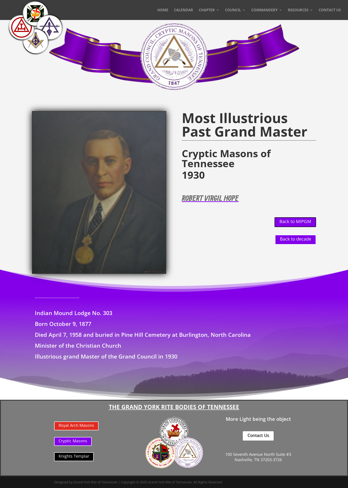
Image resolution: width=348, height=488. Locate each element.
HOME (162, 10)
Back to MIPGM (295, 221)
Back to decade (295, 239)
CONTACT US (330, 10)
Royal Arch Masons (76, 425)
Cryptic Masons (73, 440)
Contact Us (258, 435)
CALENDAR (183, 10)
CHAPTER (207, 10)
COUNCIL (233, 10)
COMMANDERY (264, 10)
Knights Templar (74, 456)
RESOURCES (298, 10)
